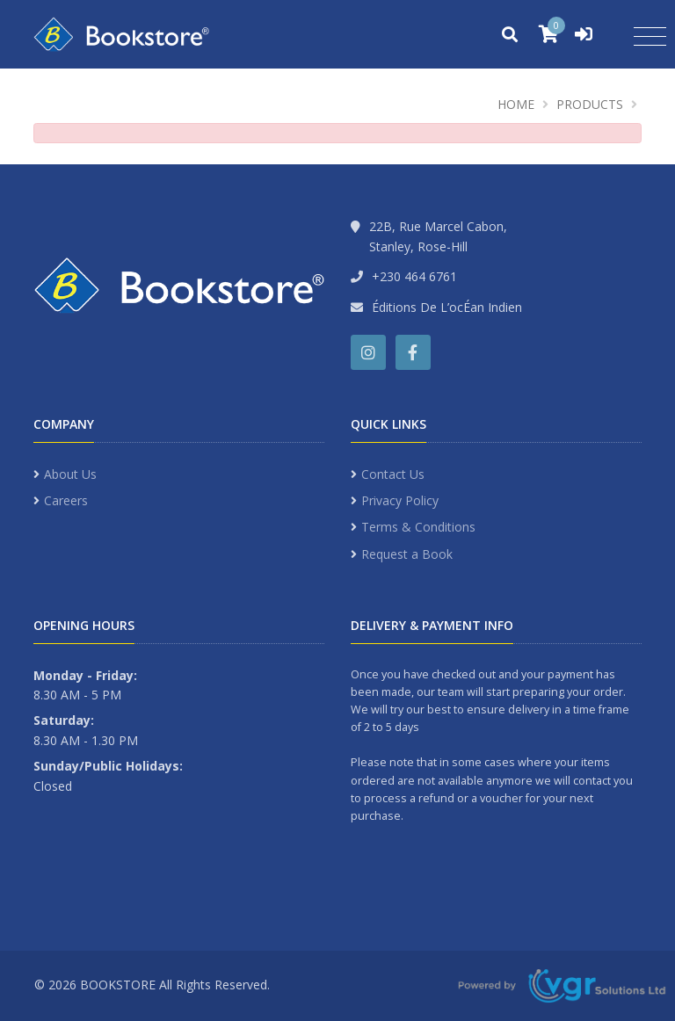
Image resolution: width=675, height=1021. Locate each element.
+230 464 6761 (414, 276)
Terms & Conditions (418, 526)
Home (515, 104)
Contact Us (393, 474)
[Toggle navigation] (650, 37)
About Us (70, 474)
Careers (66, 500)
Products (589, 104)
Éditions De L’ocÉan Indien (447, 307)
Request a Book (407, 554)
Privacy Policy (400, 500)
